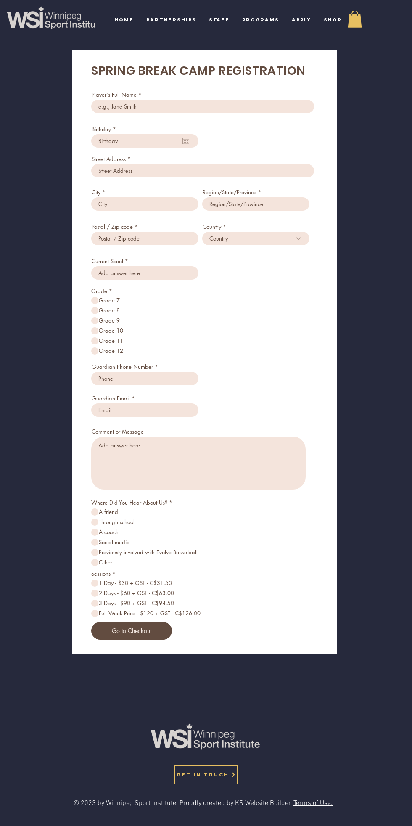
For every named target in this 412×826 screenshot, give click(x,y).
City (96, 192)
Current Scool (107, 261)
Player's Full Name (114, 95)
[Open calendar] (185, 141)
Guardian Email (111, 398)
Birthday (105, 129)
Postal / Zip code (112, 227)
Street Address (109, 159)
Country (212, 227)
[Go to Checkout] (131, 631)
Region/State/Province (229, 192)
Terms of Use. (313, 803)
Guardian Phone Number (122, 367)
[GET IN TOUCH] (206, 774)
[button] (260, 20)
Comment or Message (118, 431)
